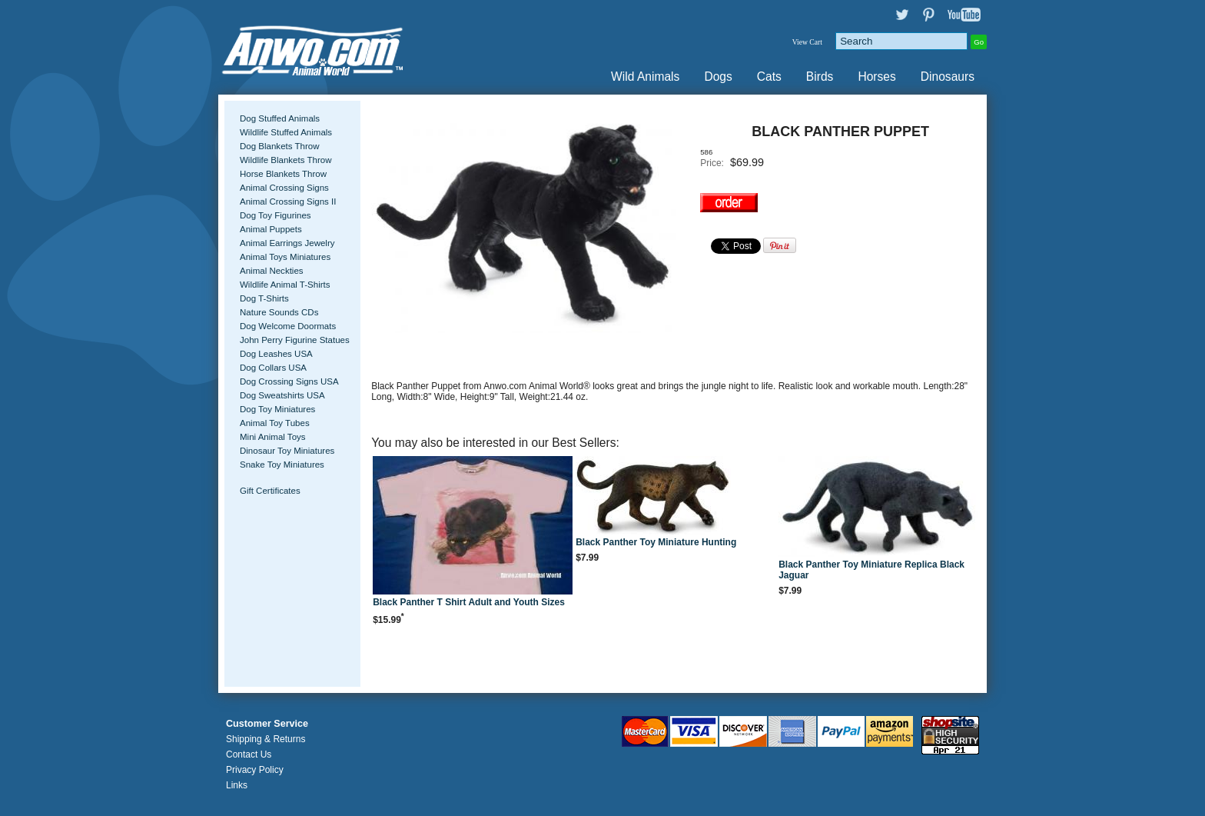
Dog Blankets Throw (279, 146)
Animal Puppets (271, 229)
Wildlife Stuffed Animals (286, 132)
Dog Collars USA (273, 367)
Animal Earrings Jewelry (287, 243)
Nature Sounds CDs (279, 312)
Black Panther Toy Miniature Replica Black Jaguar (871, 570)
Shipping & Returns (265, 739)
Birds (820, 76)
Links (236, 785)
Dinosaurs (947, 76)
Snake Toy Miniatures (282, 464)
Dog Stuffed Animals (280, 118)
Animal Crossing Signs (284, 187)
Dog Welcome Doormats (288, 326)
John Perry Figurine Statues (295, 340)
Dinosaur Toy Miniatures (287, 450)
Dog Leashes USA (276, 353)
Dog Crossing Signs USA (289, 381)
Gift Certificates (270, 490)
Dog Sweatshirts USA (282, 395)
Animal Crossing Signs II (288, 201)
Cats (769, 76)
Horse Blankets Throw (283, 173)
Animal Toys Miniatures (285, 256)
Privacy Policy (255, 769)
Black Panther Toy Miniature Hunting (656, 542)
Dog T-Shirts (264, 298)
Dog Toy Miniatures (277, 409)
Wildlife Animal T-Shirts (285, 284)
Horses (876, 76)
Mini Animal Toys (273, 436)
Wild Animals (645, 76)
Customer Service (267, 723)
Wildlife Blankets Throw (285, 160)
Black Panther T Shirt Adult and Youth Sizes (469, 602)
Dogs (718, 76)
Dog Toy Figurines (275, 215)
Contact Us (248, 754)
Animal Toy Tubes (275, 423)
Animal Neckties (272, 270)
